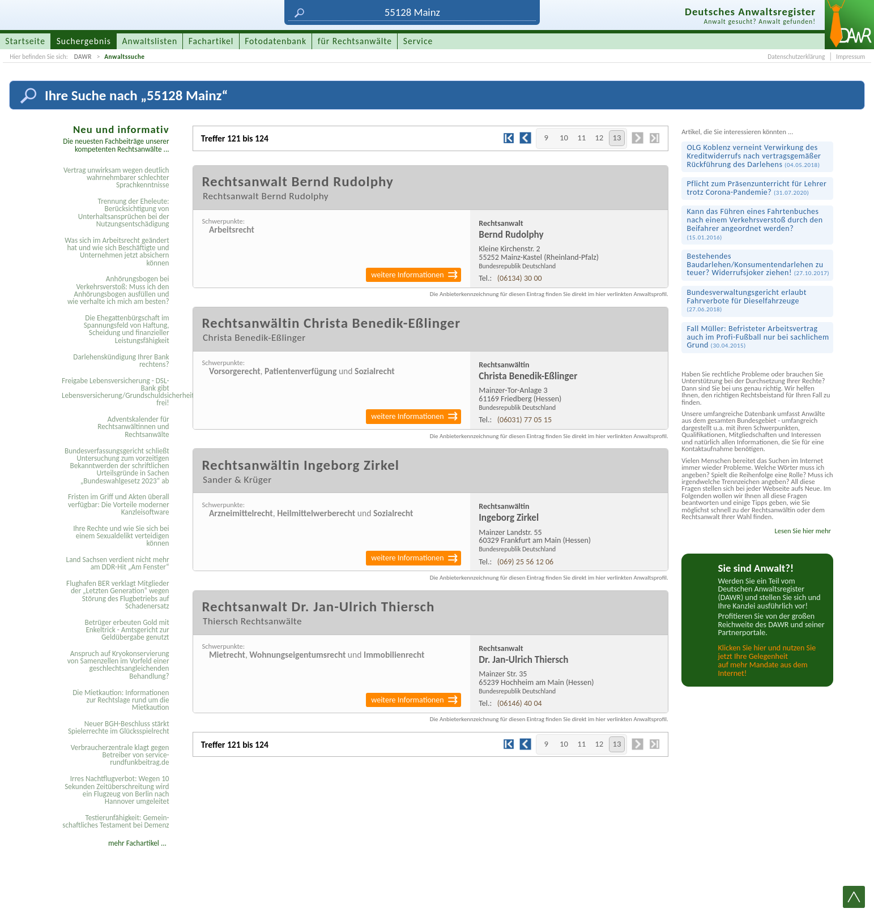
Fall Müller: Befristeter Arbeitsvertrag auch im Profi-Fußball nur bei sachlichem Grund (758, 337)
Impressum (850, 57)
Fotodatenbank (275, 41)
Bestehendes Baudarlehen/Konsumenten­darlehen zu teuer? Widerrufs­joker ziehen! (758, 264)
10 (564, 137)
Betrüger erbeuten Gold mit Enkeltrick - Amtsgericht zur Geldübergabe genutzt (127, 630)
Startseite (25, 41)
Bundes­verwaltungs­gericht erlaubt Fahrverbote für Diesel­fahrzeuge (747, 300)
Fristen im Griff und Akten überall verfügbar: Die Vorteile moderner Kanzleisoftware (118, 504)
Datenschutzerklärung (796, 57)
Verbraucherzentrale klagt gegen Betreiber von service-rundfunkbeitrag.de (120, 755)
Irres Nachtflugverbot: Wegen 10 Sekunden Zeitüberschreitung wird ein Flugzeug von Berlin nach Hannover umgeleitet (117, 790)
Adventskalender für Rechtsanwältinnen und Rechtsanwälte (133, 426)
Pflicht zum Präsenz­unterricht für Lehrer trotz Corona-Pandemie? (757, 188)
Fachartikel (211, 41)
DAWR (83, 57)
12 (599, 137)
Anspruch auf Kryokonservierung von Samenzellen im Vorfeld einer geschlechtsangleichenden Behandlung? (118, 665)
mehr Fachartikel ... (137, 843)
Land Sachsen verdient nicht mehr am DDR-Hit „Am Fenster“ (117, 563)
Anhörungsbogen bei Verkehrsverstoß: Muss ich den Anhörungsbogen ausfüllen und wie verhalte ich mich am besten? (118, 290)
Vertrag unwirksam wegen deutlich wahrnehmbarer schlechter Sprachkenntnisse (116, 177)
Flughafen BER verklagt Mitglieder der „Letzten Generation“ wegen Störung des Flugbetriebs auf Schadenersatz (117, 595)
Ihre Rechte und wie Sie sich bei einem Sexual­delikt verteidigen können (121, 536)
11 (581, 137)
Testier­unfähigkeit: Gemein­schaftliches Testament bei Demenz (115, 821)
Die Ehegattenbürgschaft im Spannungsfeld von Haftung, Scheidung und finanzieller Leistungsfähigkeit (126, 329)
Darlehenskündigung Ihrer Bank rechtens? (121, 360)
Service (418, 41)
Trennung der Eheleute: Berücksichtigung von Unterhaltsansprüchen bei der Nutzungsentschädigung (123, 212)
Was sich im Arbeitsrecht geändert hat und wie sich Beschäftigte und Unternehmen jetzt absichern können (117, 251)
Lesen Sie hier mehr (802, 530)
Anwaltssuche (124, 57)
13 (616, 137)
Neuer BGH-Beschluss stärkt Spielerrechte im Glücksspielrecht (118, 727)
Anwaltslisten (150, 41)
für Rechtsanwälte (355, 41)
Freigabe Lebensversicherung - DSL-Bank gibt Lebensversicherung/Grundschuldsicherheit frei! (117, 392)
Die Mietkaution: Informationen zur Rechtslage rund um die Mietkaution (121, 700)
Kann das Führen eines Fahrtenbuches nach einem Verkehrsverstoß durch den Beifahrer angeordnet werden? (755, 224)
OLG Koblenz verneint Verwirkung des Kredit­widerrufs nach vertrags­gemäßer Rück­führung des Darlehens (754, 156)
